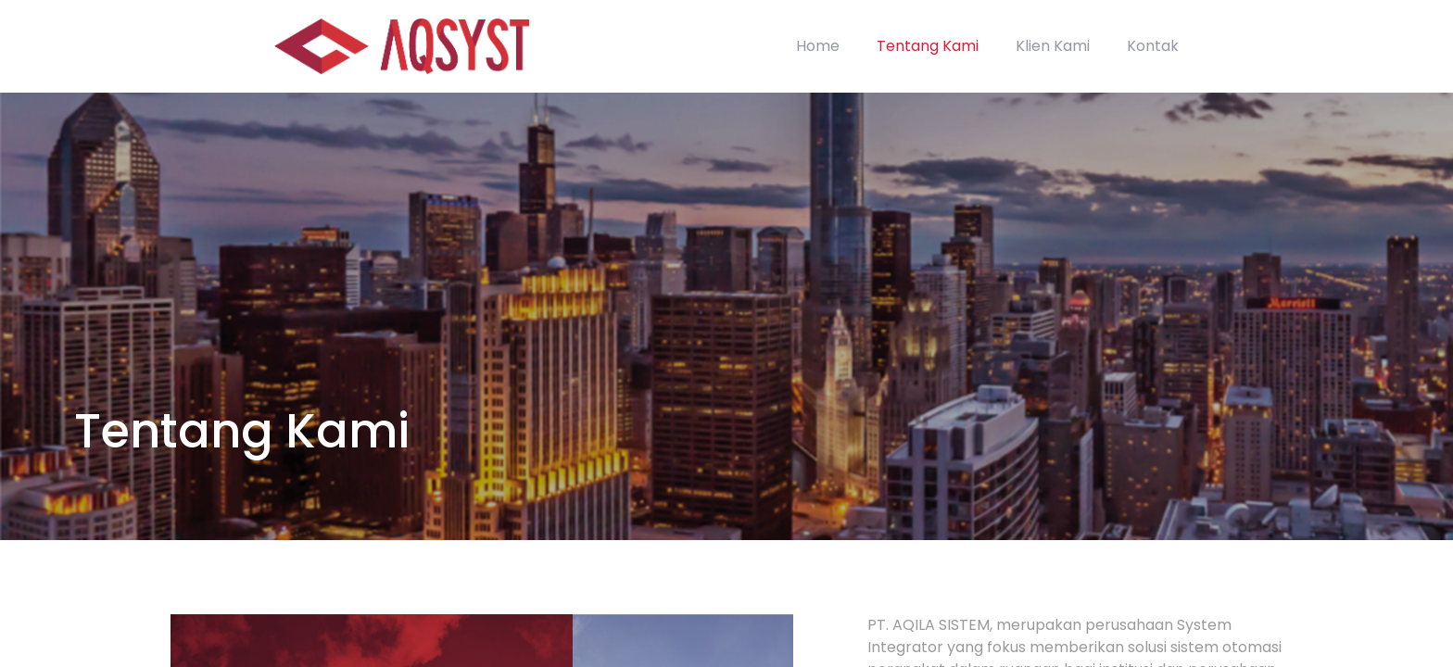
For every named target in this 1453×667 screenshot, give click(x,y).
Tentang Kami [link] (928, 46)
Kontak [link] (1153, 46)
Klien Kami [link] (1053, 46)
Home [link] (818, 46)
